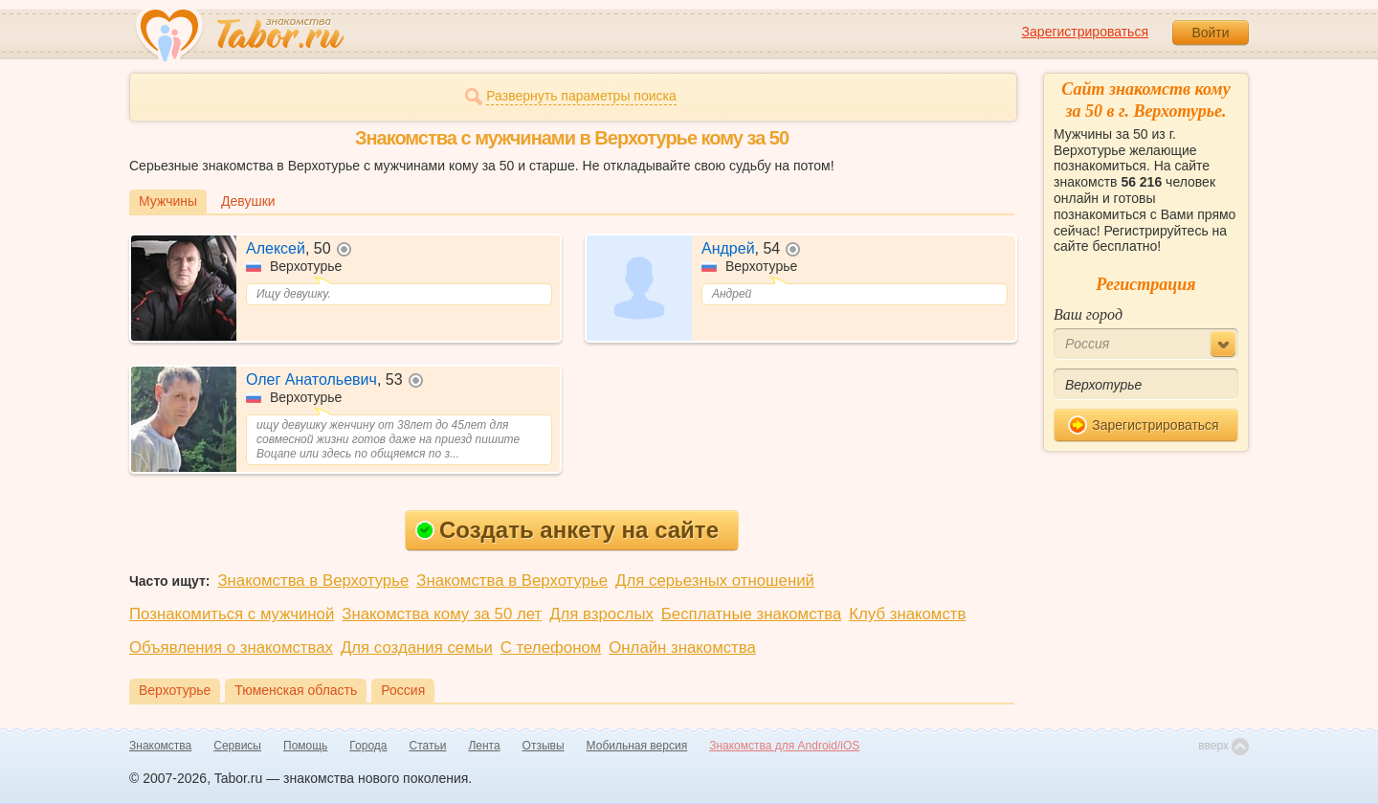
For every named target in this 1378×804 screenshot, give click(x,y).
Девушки (248, 201)
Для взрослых (601, 614)
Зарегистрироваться (1085, 31)
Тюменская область (295, 690)
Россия (403, 690)
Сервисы (237, 745)
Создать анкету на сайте (567, 530)
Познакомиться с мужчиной (231, 614)
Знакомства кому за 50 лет (442, 614)
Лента (484, 745)
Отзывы (543, 745)
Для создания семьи (417, 647)
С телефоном (550, 647)
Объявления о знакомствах (231, 647)
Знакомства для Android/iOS (784, 745)
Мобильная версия (637, 745)
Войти (1210, 32)
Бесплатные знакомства (751, 614)
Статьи (428, 745)
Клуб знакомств (907, 614)
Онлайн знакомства (682, 647)
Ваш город (1088, 314)
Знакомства (160, 745)
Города (368, 745)
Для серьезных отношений (714, 580)
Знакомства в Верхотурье (313, 580)
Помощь (305, 745)
